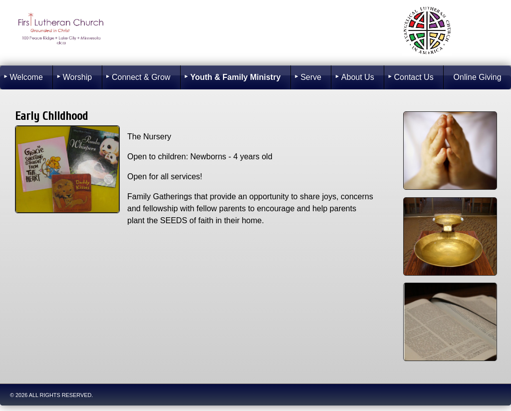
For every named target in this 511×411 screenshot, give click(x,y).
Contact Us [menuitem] (414, 77)
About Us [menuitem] (357, 77)
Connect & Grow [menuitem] (141, 77)
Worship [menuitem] (77, 77)
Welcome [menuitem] (25, 77)
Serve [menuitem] (310, 77)
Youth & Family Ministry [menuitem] (235, 77)
